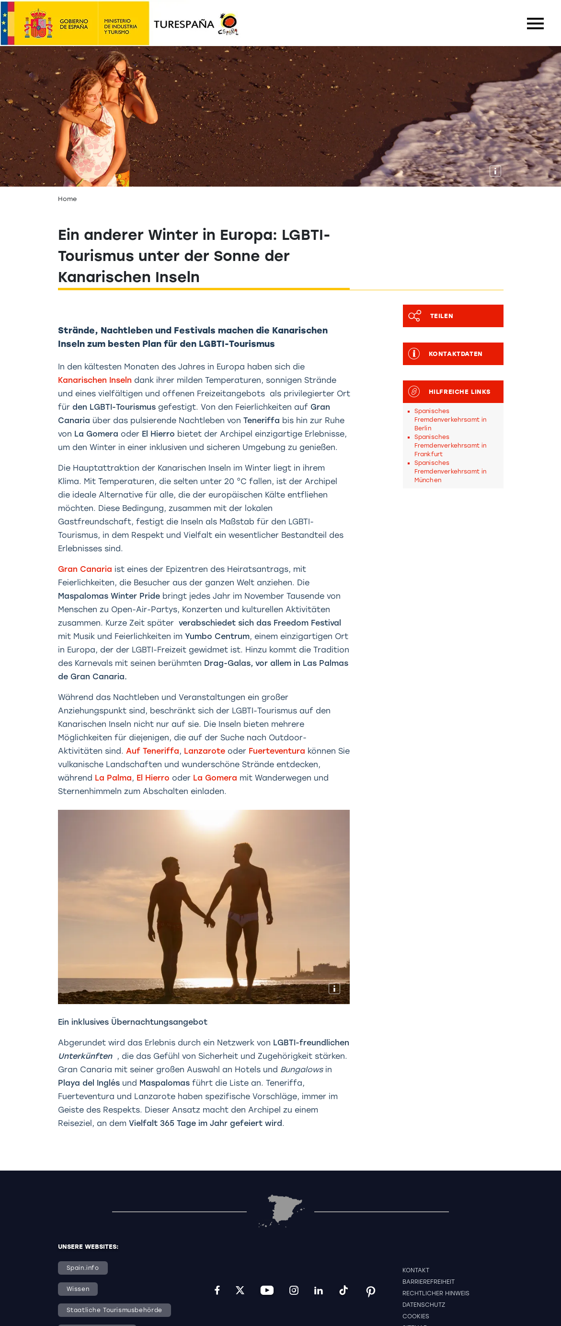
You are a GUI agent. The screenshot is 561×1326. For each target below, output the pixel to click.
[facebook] (217, 1291)
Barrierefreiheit (428, 1282)
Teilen (428, 316)
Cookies (415, 1316)
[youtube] (267, 1291)
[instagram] (294, 1291)
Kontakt (415, 1270)
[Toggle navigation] (535, 23)
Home (67, 198)
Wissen (78, 1289)
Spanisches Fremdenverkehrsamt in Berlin (450, 420)
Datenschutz (423, 1305)
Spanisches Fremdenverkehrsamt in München (450, 472)
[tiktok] (343, 1291)
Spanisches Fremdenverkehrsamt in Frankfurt (450, 446)
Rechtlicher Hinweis (435, 1293)
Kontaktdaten (443, 354)
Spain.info (83, 1268)
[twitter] (240, 1291)
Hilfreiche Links (447, 392)
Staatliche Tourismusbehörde (114, 1310)
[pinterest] (371, 1291)
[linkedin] (318, 1291)
